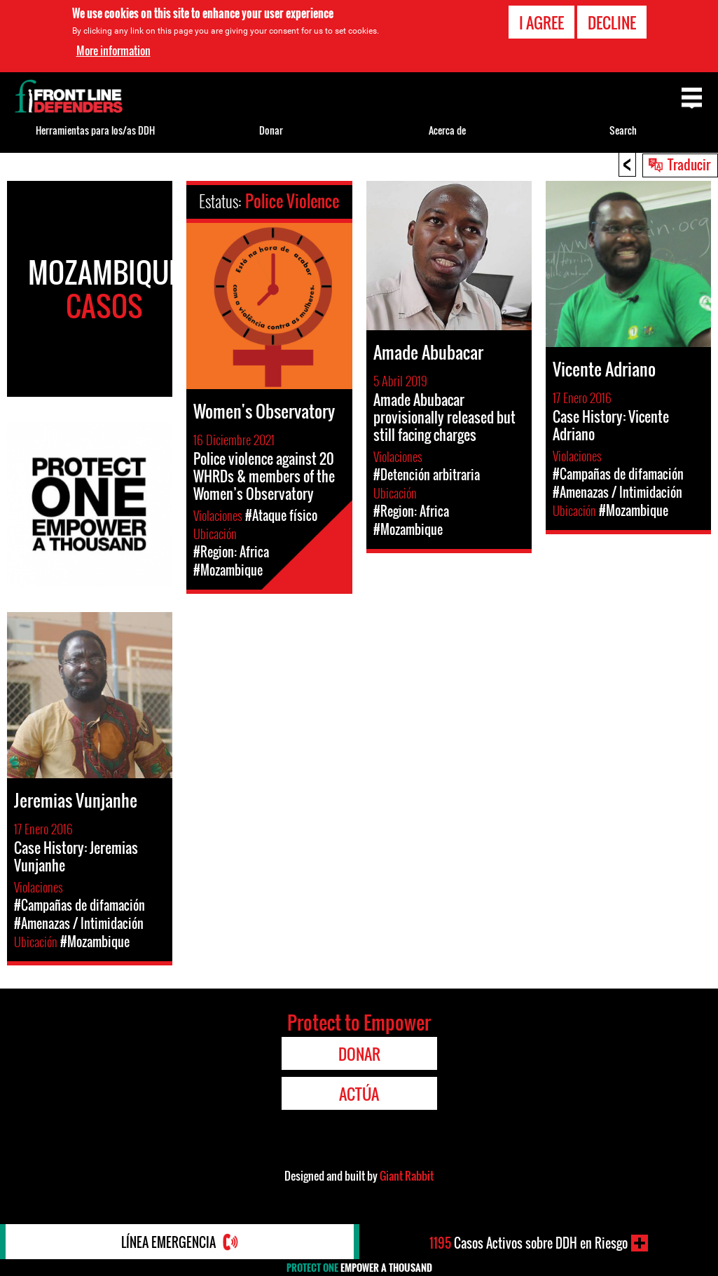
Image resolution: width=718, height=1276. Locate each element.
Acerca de (447, 130)
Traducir (689, 164)
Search (623, 130)
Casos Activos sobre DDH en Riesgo (528, 1243)
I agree (541, 22)
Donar (271, 130)
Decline (612, 22)
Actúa (359, 1093)
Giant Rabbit (407, 1175)
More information (113, 50)
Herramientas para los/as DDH (95, 130)
